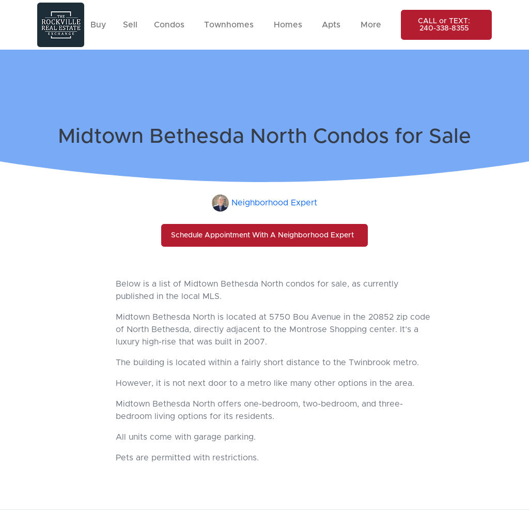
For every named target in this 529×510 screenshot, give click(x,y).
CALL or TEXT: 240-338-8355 (444, 25)
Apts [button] (331, 25)
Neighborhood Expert (274, 203)
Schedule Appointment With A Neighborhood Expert (262, 235)
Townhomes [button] (229, 25)
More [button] (371, 25)
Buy (98, 25)
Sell (130, 25)
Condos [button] (169, 25)
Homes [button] (288, 25)
